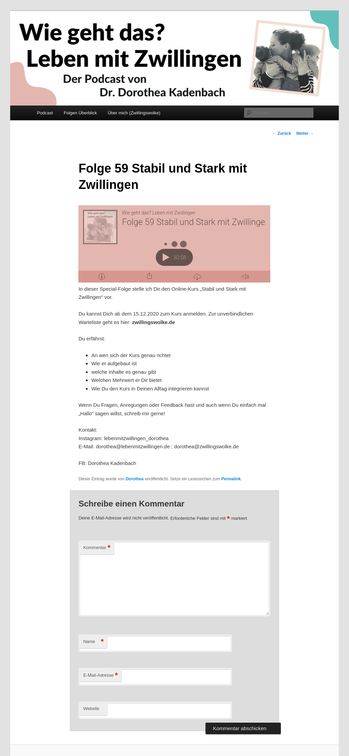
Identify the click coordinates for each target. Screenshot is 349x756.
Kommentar (96, 548)
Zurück (281, 133)
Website (91, 708)
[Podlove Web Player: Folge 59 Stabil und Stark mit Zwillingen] (174, 244)
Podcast (45, 112)
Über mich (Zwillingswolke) (134, 112)
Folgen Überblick (80, 112)
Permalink (231, 479)
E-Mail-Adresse (100, 675)
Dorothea (134, 479)
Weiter (305, 133)
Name (93, 642)
